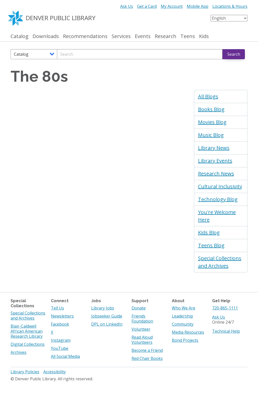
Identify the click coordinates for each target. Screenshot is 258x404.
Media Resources (188, 332)
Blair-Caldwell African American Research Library (27, 331)
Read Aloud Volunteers (142, 339)
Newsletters (62, 316)
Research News (216, 173)
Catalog (19, 36)
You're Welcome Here (217, 216)
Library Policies (25, 372)
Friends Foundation (142, 318)
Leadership (182, 316)
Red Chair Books (147, 358)
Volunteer (141, 329)
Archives (18, 352)
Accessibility (54, 372)
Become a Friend (147, 350)
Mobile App (197, 6)
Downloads (46, 36)
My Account (172, 6)
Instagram (61, 340)
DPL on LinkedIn (106, 324)
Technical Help (226, 331)
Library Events (215, 160)
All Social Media (65, 356)
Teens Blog (211, 245)
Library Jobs (102, 308)
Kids (204, 36)
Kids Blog (209, 232)
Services (121, 36)
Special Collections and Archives (219, 262)
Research (165, 36)
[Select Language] (229, 18)
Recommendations (85, 36)
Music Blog (211, 135)
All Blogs (208, 96)
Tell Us (57, 308)
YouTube (59, 348)
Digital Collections (28, 344)
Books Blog (211, 109)
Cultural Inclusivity (220, 186)
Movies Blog (212, 122)
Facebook (60, 324)
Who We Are (183, 308)
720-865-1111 (225, 308)
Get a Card (147, 6)
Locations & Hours (229, 6)
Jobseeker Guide (106, 316)
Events (143, 36)
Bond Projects (185, 340)
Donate (139, 308)
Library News (214, 147)
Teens (187, 36)
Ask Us (126, 6)
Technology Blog (218, 199)
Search (233, 54)
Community (183, 324)
